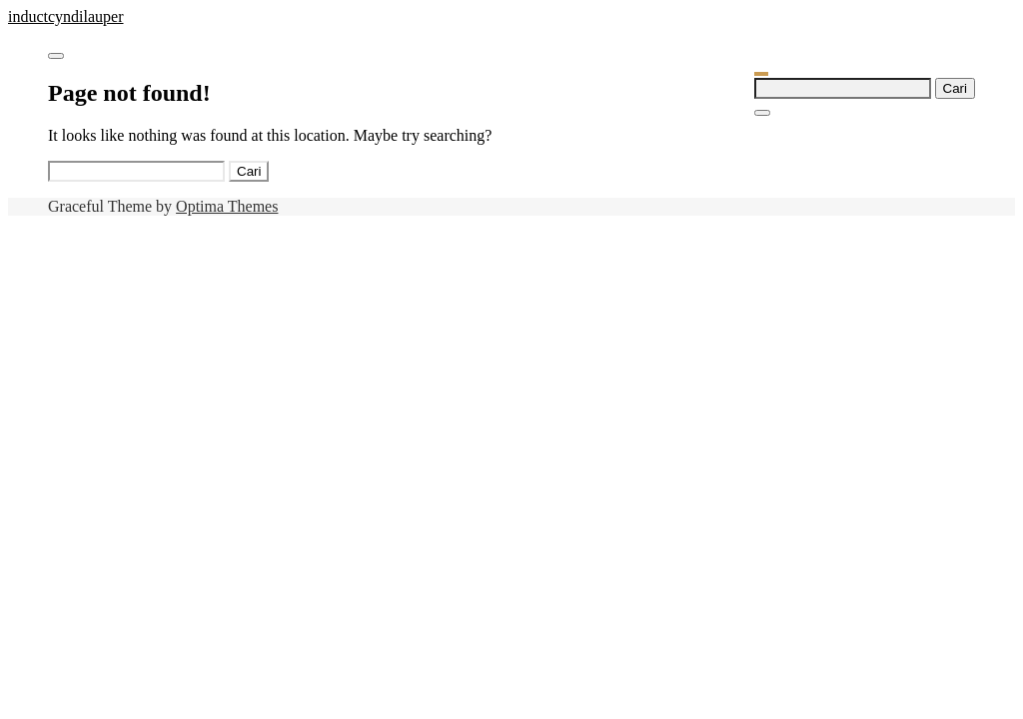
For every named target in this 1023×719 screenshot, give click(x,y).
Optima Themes (227, 206)
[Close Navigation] (762, 113)
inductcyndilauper (66, 16)
